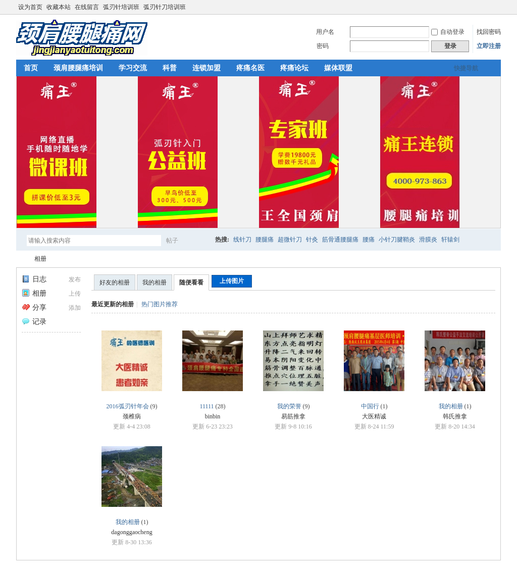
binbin (213, 416)
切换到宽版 (495, 7)
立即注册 (489, 46)
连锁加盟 (206, 68)
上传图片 (232, 280)
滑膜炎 (428, 239)
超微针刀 (290, 239)
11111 (206, 406)
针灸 (312, 239)
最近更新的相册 (112, 304)
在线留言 (87, 7)
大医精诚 (374, 416)
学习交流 (133, 68)
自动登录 (447, 31)
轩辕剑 (450, 239)
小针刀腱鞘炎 (397, 239)
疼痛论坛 (294, 68)
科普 (170, 68)
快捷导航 (466, 68)
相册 (40, 258)
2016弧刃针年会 (128, 406)
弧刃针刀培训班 (164, 7)
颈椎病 (132, 416)
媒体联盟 (338, 68)
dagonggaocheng (131, 532)
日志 (34, 279)
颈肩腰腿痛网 (20, 259)
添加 (75, 307)
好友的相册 (114, 282)
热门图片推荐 (159, 304)
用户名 (325, 31)
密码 (323, 46)
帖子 (172, 240)
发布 (75, 279)
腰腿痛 (264, 239)
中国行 (370, 406)
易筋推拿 (293, 416)
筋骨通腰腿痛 (340, 239)
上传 (75, 293)
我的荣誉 (289, 406)
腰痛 (369, 239)
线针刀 (242, 239)
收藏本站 (58, 7)
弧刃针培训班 (121, 7)
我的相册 (154, 282)
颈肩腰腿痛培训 (78, 68)
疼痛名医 (250, 68)
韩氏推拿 (455, 416)
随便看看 (191, 282)
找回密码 (489, 31)
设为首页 (30, 7)
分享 (34, 307)
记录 (34, 321)
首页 (31, 68)
